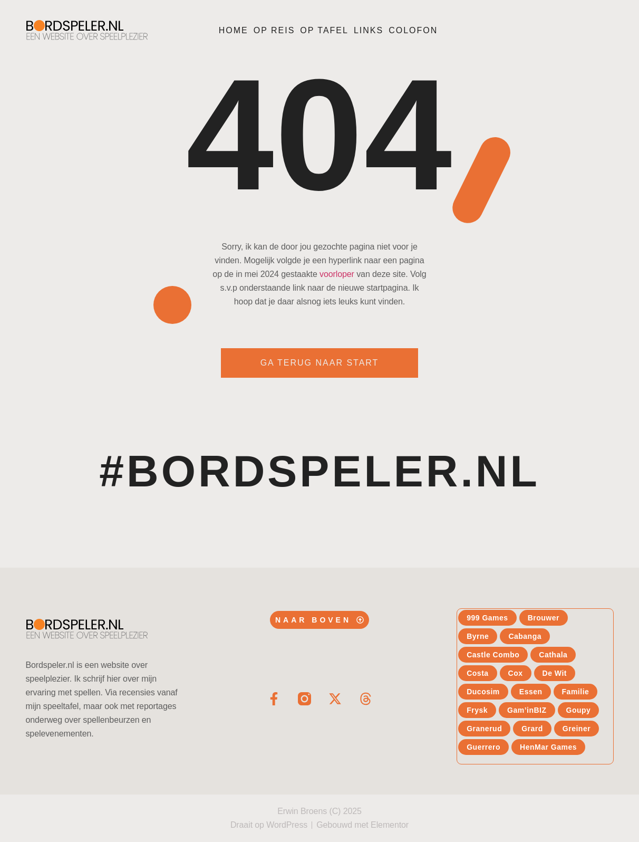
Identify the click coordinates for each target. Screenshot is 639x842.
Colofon (413, 30)
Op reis (274, 30)
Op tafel (324, 30)
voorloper (337, 274)
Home (233, 30)
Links (368, 30)
